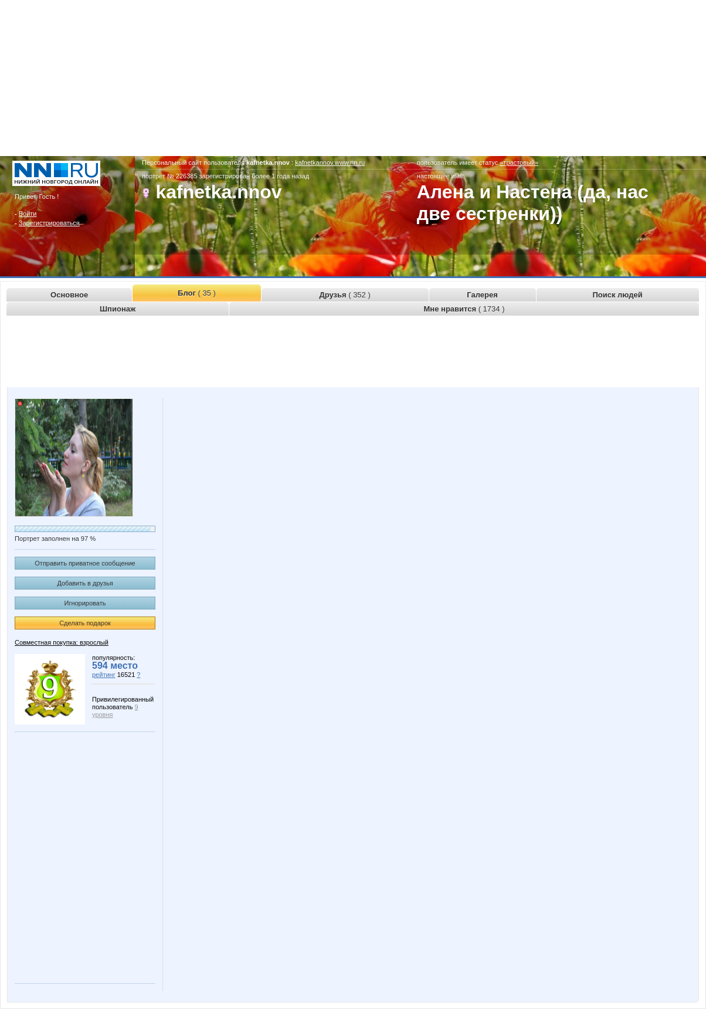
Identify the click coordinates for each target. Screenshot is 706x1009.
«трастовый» (519, 162)
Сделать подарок (85, 623)
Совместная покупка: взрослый (61, 642)
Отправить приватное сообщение (85, 563)
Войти (28, 213)
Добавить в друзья (85, 583)
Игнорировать (85, 603)
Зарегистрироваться (49, 222)
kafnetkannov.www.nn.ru (330, 162)
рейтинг (104, 674)
